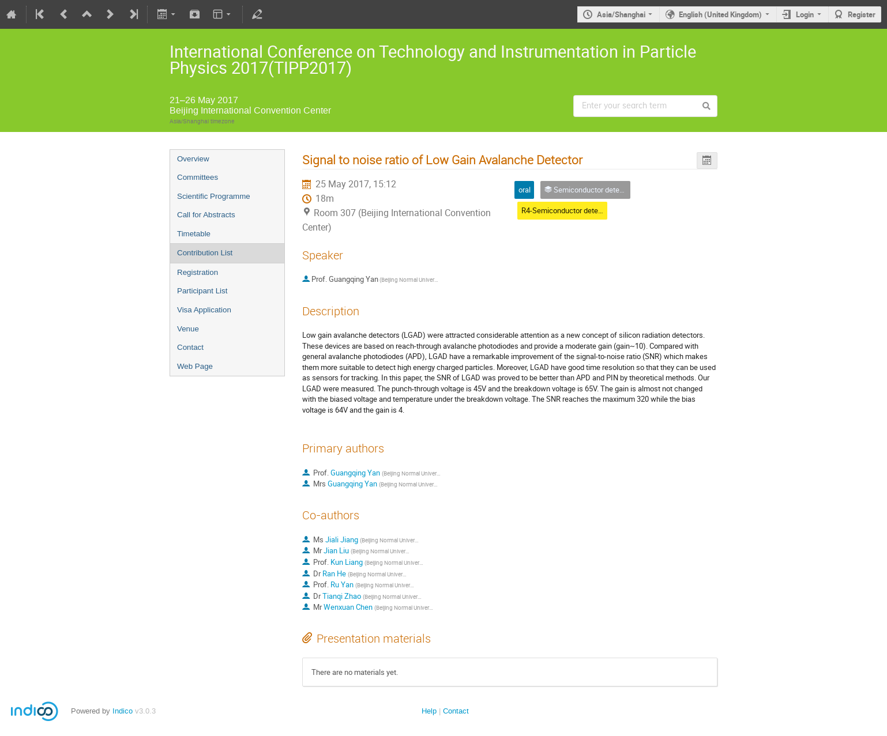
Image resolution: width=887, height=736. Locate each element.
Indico (122, 711)
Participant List (202, 290)
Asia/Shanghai (621, 14)
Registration (197, 272)
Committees (197, 177)
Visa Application (204, 309)
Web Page (195, 366)
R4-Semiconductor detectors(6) (572, 210)
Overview (193, 158)
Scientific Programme (213, 196)
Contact (190, 347)
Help (429, 711)
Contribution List (204, 252)
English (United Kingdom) (720, 14)
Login (805, 14)
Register (861, 14)
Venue (188, 328)
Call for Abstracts (206, 214)
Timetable (194, 233)
